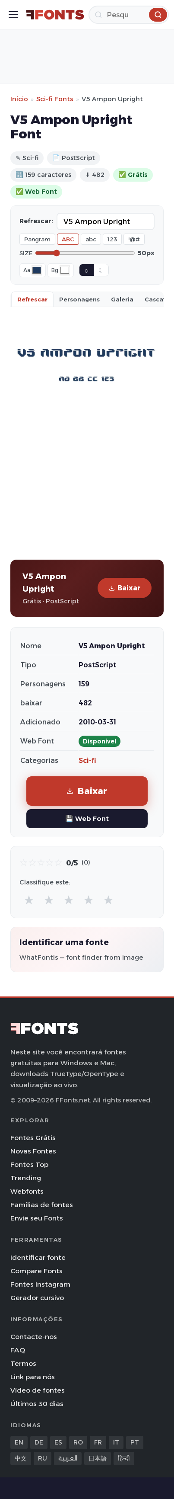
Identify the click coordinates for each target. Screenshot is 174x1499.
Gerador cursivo (37, 1298)
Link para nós (32, 1377)
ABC (68, 239)
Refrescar (32, 299)
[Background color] (65, 270)
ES (58, 1442)
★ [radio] (29, 899)
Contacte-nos (33, 1336)
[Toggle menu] (13, 15)
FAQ (17, 1350)
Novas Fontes (33, 1151)
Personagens (79, 299)
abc (90, 239)
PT (134, 1442)
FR (98, 1442)
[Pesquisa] (129, 15)
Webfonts (27, 1191)
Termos (23, 1363)
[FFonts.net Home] (55, 15)
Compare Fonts (36, 1271)
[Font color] (37, 270)
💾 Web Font (87, 818)
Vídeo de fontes (37, 1390)
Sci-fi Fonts (54, 99)
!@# (134, 239)
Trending (25, 1178)
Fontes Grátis (33, 1138)
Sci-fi (87, 760)
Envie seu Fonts (36, 1218)
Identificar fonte (38, 1257)
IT (116, 1442)
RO (78, 1442)
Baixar (124, 588)
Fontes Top (29, 1164)
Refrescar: (36, 221)
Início (19, 99)
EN (19, 1442)
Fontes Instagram (40, 1284)
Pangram (37, 239)
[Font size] (85, 253)
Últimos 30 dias (36, 1404)
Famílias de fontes (41, 1205)
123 (112, 239)
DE (39, 1442)
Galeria (122, 299)
